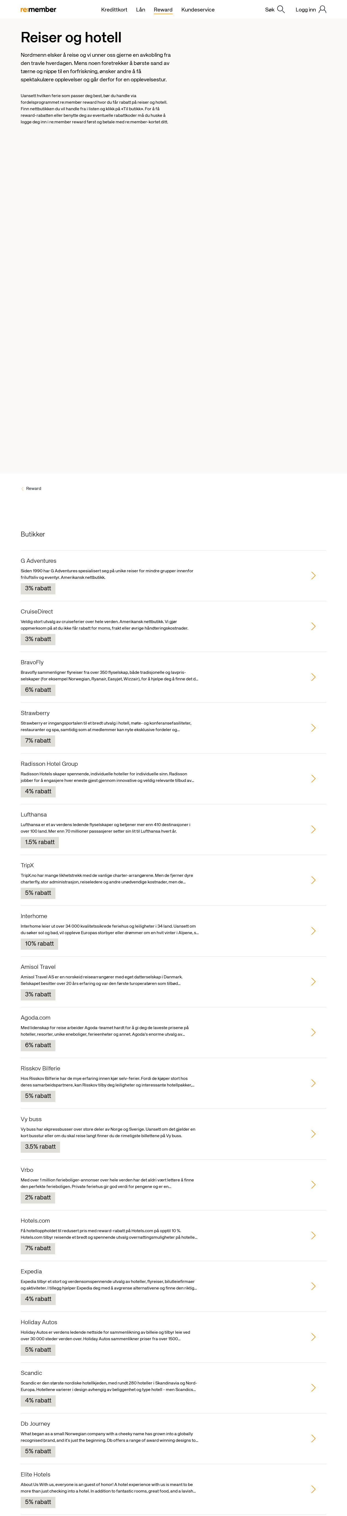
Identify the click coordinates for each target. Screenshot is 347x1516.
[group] (173, 575)
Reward (33, 489)
